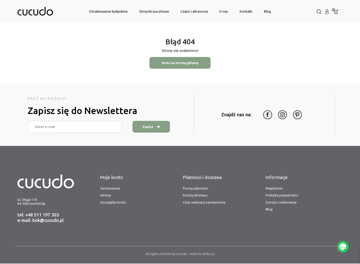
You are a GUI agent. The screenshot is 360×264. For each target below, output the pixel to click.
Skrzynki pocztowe (154, 11)
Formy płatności (195, 188)
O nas (223, 11)
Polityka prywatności (281, 195)
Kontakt (245, 11)
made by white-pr (204, 254)
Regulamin (273, 188)
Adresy (105, 195)
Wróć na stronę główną (180, 63)
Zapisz (154, 127)
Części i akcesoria (194, 11)
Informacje (276, 177)
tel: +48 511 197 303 (38, 215)
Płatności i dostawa (202, 177)
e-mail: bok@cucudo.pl (41, 220)
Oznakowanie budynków (108, 11)
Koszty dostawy (195, 195)
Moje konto (112, 177)
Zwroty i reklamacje (281, 202)
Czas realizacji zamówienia (204, 202)
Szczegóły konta (113, 202)
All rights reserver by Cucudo (165, 254)
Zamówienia (110, 188)
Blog (267, 11)
